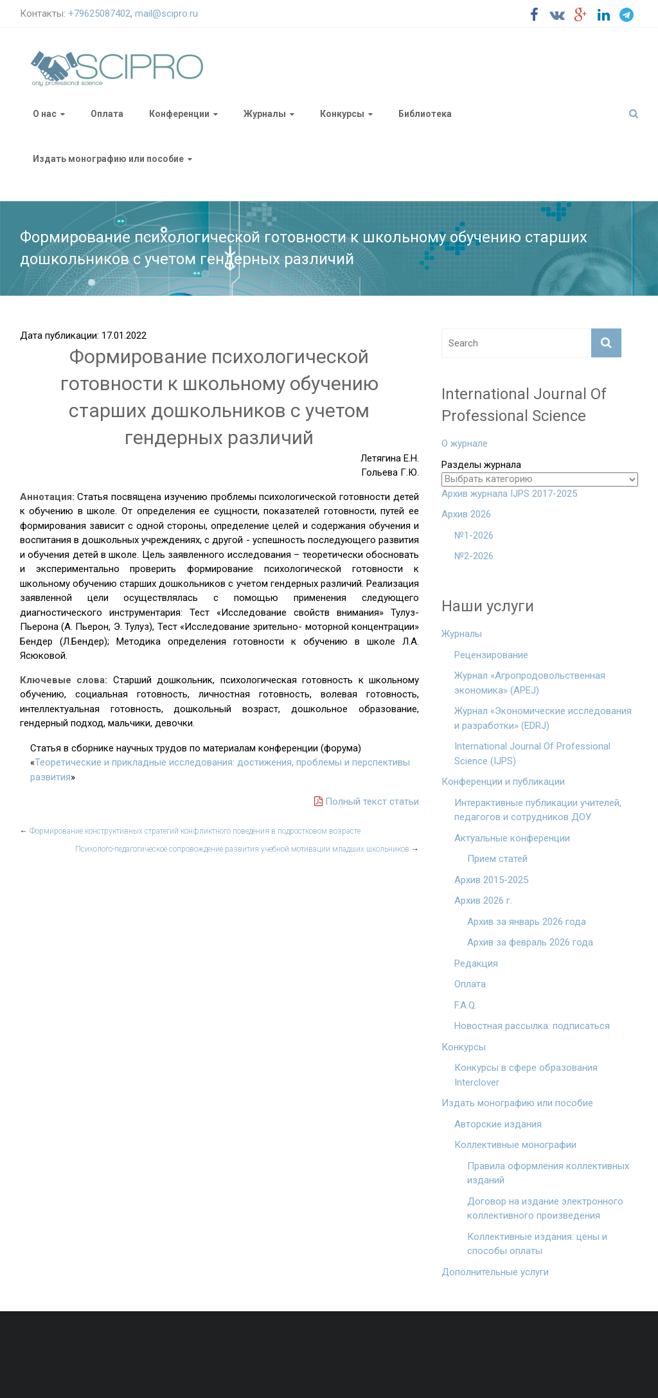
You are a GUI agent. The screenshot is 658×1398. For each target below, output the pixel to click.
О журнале (464, 443)
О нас (45, 114)
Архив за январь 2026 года (526, 922)
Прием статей (497, 859)
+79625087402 (99, 13)
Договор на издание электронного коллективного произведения (545, 1209)
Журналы (265, 114)
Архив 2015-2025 (491, 880)
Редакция (476, 963)
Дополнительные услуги (495, 1272)
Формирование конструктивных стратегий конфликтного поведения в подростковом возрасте (190, 831)
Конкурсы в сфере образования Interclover (526, 1075)
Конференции (179, 114)
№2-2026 (474, 556)
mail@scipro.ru (166, 13)
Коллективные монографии (515, 1145)
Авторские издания (498, 1124)
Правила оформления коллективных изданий (548, 1173)
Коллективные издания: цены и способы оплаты (537, 1244)
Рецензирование (491, 655)
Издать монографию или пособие (108, 159)
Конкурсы (342, 114)
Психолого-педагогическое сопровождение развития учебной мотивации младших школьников (247, 849)
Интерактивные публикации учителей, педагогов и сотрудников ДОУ (537, 810)
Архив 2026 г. (483, 900)
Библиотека (425, 114)
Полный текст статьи (366, 801)
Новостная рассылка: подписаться (532, 1026)
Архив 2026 (466, 514)
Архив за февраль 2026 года (530, 942)
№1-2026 (474, 535)
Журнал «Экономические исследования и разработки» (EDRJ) (543, 718)
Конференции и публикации (503, 781)
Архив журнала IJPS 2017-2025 (509, 493)
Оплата (107, 114)
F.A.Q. (465, 1005)
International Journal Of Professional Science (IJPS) (532, 753)
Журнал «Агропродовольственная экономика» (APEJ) (529, 683)
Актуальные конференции (512, 838)
